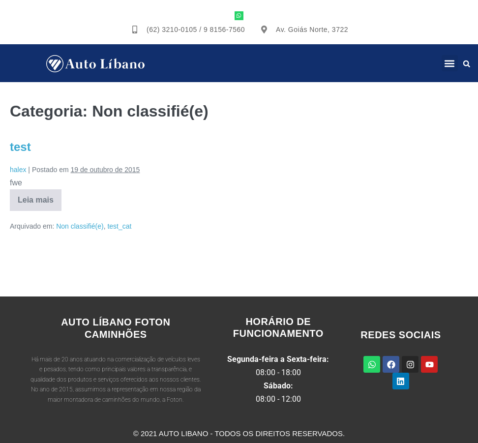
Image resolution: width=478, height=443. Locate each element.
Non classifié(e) (79, 226)
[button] (450, 63)
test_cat (119, 226)
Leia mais (36, 196)
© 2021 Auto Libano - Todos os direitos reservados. (239, 433)
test (20, 146)
